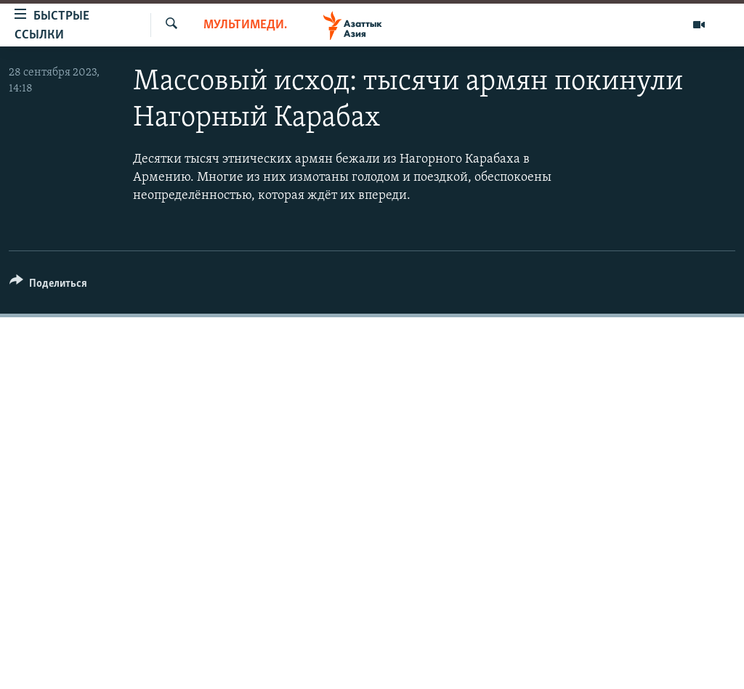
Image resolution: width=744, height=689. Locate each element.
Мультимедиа (245, 25)
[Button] (48, 286)
